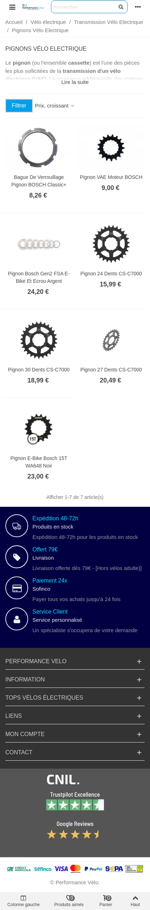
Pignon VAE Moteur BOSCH (111, 177)
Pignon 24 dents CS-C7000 (111, 273)
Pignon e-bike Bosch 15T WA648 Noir (38, 462)
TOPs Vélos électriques (44, 698)
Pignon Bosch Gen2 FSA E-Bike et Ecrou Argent (39, 277)
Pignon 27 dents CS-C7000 (111, 369)
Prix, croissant (55, 105)
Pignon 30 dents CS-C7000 (39, 369)
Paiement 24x (49, 581)
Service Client (50, 612)
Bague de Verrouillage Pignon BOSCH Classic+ (38, 181)
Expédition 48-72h (55, 518)
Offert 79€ (45, 549)
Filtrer (19, 105)
